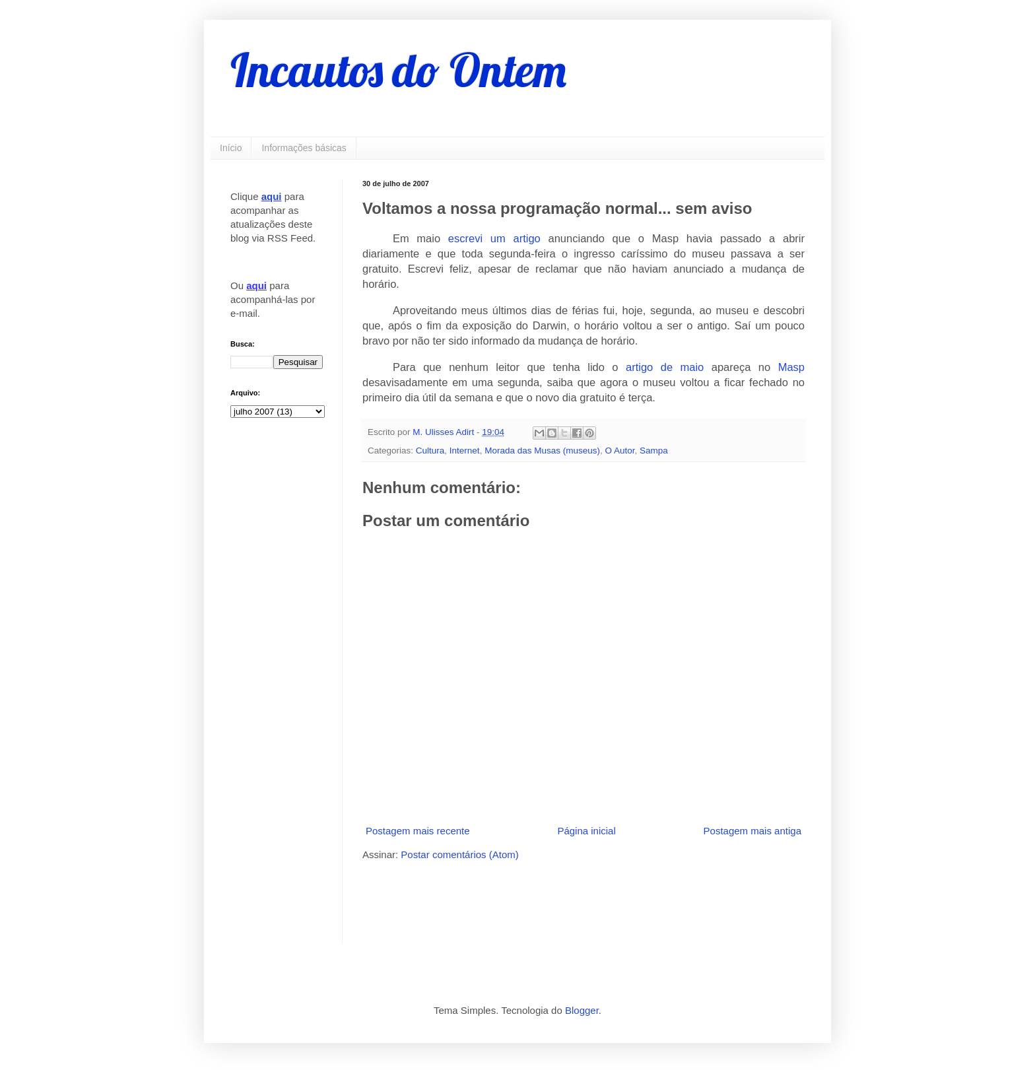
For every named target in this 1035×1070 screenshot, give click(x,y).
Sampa (654, 450)
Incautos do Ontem (398, 70)
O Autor (619, 450)
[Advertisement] (516, 901)
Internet (465, 450)
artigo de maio (665, 367)
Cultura (430, 450)
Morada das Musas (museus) (542, 450)
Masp (791, 367)
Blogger (582, 1010)
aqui (271, 196)
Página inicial (586, 830)
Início (231, 148)
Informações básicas (303, 148)
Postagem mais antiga (752, 830)
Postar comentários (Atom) (459, 854)
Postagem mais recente (418, 830)
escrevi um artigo (494, 238)
